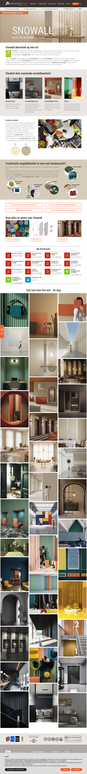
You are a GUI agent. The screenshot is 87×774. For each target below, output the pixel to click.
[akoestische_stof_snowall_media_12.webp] (14, 342)
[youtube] (61, 739)
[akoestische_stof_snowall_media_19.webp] (14, 373)
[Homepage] (34, 741)
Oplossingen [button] (52, 4)
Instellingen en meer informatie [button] (15, 769)
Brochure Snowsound (35, 270)
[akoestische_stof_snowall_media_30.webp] (72, 638)
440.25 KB (59, 257)
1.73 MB (19, 265)
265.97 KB (39, 265)
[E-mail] (1, 329)
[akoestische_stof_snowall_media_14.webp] (14, 445)
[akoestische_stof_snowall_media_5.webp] (43, 394)
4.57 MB (19, 272)
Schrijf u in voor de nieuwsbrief (73, 738)
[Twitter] (57, 739)
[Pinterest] (53, 739)
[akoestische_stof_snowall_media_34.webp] (43, 703)
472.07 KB (78, 274)
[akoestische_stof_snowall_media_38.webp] (14, 609)
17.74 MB (20, 255)
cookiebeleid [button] (63, 761)
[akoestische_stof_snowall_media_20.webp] (14, 481)
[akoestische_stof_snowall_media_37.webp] (14, 644)
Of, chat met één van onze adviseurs (63, 210)
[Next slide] (84, 26)
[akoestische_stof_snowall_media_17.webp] (72, 433)
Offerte (68, 4)
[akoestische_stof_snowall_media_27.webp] (14, 574)
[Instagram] (49, 739)
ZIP (34, 280)
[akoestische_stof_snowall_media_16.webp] (43, 358)
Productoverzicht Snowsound (56, 270)
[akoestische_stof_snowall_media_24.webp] (14, 518)
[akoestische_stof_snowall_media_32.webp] (14, 676)
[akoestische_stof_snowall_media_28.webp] (43, 583)
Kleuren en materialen (12, 240)
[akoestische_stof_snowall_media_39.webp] (72, 675)
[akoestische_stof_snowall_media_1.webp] (14, 310)
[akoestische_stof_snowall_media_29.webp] (72, 600)
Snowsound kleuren (54, 253)
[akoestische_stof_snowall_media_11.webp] (72, 340)
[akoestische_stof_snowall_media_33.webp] (14, 709)
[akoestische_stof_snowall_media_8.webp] (72, 371)
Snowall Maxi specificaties (74, 262)
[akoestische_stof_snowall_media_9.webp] (43, 427)
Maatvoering (36, 240)
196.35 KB (59, 265)
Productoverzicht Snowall (36, 253)
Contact (75, 4)
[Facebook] (45, 739)
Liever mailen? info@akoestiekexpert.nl (63, 205)
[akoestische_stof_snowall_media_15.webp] (43, 457)
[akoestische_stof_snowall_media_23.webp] (72, 564)
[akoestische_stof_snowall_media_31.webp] (43, 604)
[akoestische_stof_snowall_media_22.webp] (14, 547)
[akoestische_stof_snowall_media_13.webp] (72, 463)
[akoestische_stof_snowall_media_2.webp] (43, 665)
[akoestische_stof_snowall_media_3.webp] (43, 316)
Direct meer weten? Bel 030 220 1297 (24, 205)
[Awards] (8, 738)
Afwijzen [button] (65, 769)
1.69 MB (39, 257)
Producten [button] (33, 4)
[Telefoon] (1, 333)
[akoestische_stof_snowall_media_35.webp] (43, 630)
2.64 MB (78, 257)
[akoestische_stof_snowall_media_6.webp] (72, 307)
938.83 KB (78, 265)
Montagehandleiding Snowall (17, 262)
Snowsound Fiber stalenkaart (75, 253)
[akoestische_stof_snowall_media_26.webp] (43, 518)
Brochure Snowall (17, 253)
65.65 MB (39, 273)
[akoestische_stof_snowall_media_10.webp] (72, 401)
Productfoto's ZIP (36, 277)
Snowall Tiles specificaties (55, 262)
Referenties (62, 240)
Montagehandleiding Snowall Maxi (37, 262)
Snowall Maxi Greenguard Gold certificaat (16, 279)
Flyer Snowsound (16, 269)
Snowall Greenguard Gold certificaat (75, 271)
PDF (14, 255)
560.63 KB (19, 283)
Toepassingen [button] (42, 4)
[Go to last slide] (2, 26)
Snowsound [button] (60, 4)
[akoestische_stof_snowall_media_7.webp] (72, 499)
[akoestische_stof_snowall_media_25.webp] (43, 554)
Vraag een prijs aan (24, 210)
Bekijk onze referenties (18, 752)
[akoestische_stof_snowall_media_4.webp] (14, 409)
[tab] (41, 41)
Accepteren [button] (76, 769)
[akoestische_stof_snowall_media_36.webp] (72, 710)
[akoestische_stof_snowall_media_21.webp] (72, 533)
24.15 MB (59, 273)
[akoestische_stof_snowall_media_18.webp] (43, 487)
